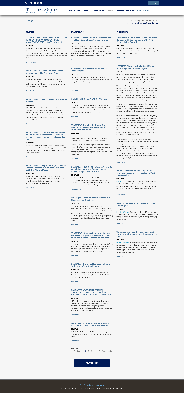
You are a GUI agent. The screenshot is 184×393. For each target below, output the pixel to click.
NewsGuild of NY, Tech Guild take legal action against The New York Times (44, 71)
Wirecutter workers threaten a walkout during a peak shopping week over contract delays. (136, 234)
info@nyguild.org (118, 388)
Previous (77, 351)
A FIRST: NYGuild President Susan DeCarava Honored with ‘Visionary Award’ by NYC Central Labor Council (136, 39)
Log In (153, 3)
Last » (110, 351)
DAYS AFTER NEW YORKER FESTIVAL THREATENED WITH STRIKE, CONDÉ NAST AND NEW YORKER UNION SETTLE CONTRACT (92, 292)
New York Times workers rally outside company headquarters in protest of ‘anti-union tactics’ (136, 172)
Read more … (31, 62)
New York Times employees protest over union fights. (135, 204)
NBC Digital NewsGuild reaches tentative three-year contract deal (90, 198)
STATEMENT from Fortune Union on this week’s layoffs (90, 69)
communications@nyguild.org (144, 23)
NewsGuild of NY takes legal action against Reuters (46, 100)
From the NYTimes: (122, 212)
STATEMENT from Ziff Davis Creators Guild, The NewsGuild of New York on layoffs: (91, 38)
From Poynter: (121, 182)
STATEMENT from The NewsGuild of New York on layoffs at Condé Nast (90, 265)
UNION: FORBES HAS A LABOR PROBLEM (89, 99)
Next (104, 351)
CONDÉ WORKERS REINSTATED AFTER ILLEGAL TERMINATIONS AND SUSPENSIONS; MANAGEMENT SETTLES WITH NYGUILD (46, 39)
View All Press (92, 363)
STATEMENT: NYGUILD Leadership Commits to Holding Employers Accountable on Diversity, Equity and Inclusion (91, 169)
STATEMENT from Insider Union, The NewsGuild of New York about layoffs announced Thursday (88, 127)
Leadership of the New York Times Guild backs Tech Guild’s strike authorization (90, 324)
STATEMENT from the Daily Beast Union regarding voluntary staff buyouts (135, 67)
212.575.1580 (96, 388)
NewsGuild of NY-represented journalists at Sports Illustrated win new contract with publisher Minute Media (46, 167)
